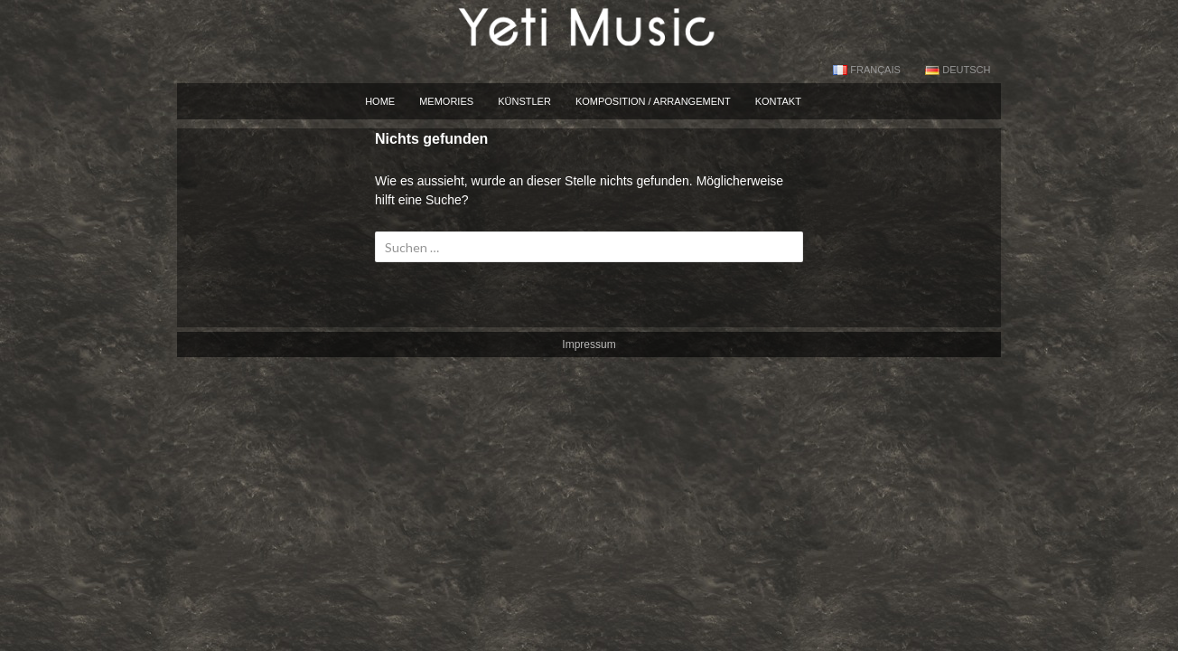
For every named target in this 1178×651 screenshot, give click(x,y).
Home (380, 101)
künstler (524, 101)
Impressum (588, 344)
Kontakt (778, 101)
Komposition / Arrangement (653, 101)
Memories (446, 101)
